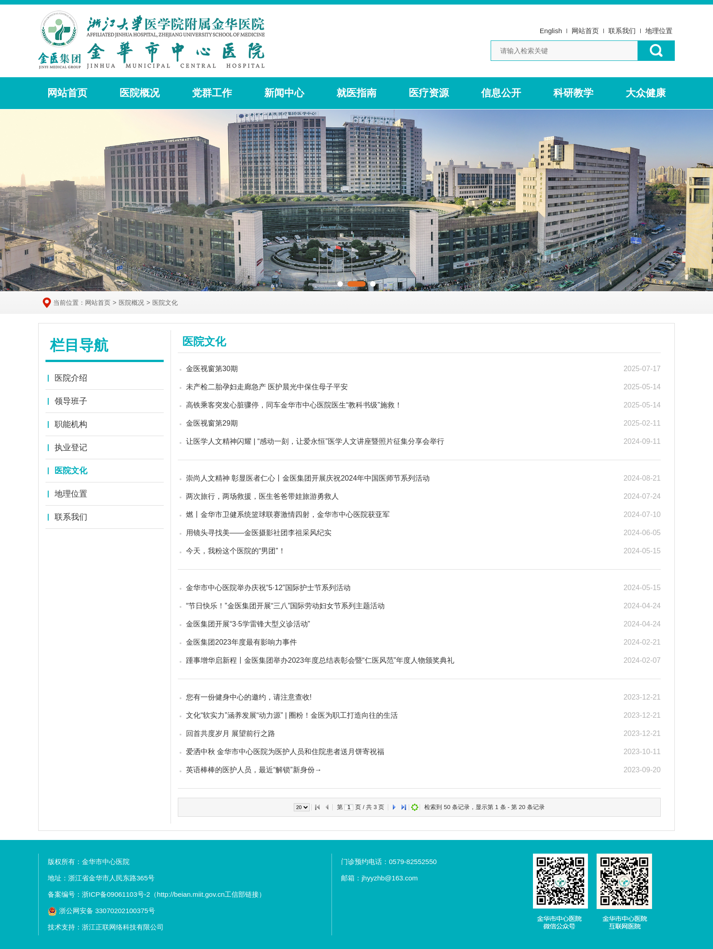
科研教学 (573, 93)
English (551, 31)
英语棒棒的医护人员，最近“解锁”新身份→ (254, 770)
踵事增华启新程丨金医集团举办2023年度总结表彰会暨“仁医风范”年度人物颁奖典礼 (320, 660)
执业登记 (71, 447)
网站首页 (585, 31)
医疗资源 (429, 93)
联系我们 (622, 31)
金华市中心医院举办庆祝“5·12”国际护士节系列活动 (268, 587)
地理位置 (659, 31)
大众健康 (646, 93)
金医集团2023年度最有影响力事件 (241, 642)
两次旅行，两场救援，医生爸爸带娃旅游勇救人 (262, 496)
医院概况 (140, 93)
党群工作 (212, 93)
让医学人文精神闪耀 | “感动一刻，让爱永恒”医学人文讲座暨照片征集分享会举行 (315, 441)
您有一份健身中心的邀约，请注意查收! (248, 697)
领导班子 (71, 401)
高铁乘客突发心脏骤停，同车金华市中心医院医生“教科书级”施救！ (294, 405)
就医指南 (356, 93)
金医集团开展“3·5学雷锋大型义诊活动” (248, 624)
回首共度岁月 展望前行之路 (230, 733)
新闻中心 (284, 93)
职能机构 (71, 424)
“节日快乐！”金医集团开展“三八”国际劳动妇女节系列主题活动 (285, 606)
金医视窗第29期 (212, 423)
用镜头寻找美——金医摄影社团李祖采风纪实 (258, 533)
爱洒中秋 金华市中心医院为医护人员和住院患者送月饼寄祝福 (285, 751)
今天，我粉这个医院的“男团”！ (236, 551)
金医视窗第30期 (212, 369)
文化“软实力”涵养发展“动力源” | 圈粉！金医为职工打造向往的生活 (292, 715)
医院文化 (165, 302)
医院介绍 (71, 378)
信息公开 (501, 93)
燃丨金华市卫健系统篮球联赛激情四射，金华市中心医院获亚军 (288, 514)
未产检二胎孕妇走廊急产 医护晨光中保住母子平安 (267, 387)
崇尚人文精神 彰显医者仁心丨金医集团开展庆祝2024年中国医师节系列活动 (308, 478)
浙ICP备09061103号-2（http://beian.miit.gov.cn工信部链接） (174, 894)
